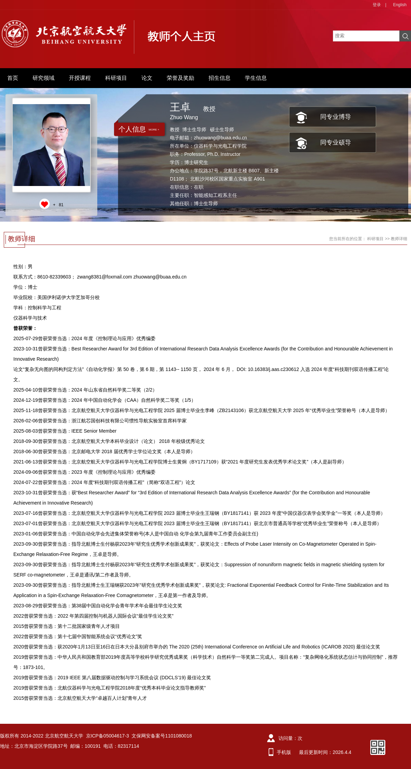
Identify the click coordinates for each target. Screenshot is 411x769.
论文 (146, 78)
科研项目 (116, 78)
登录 (377, 4)
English (400, 4)
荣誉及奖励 (180, 78)
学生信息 (256, 78)
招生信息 (220, 78)
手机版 (284, 752)
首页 (12, 78)
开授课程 (80, 78)
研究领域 (43, 78)
